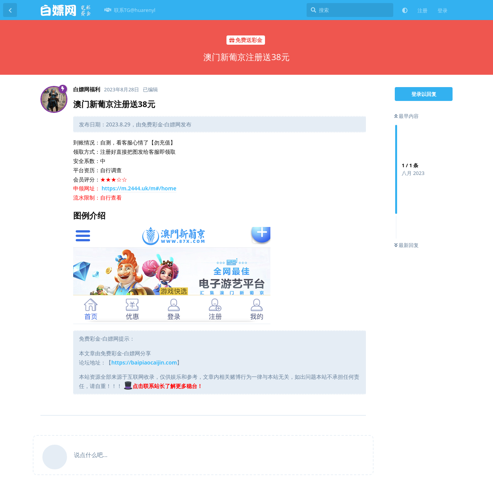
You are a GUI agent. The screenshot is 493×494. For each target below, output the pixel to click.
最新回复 (406, 245)
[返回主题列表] (10, 10)
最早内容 (406, 116)
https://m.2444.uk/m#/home (139, 188)
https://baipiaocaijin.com (144, 362)
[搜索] (350, 10)
